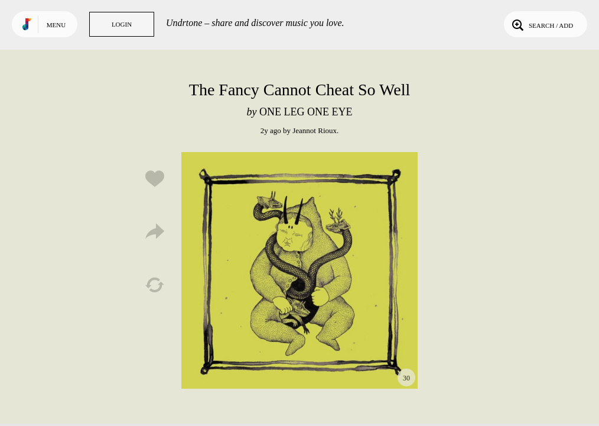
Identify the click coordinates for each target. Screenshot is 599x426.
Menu (56, 24)
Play (299, 270)
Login (122, 24)
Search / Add (541, 24)
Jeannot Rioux (314, 130)
